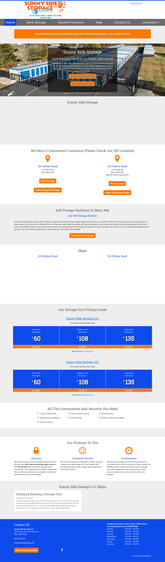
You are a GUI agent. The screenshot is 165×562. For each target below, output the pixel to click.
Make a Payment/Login (82, 76)
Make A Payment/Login (48, 190)
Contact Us (122, 22)
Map (99, 22)
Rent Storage (36, 22)
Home (10, 22)
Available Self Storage (82, 235)
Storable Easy (145, 556)
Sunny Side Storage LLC (82, 318)
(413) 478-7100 (136, 3)
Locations (149, 22)
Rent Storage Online (82, 83)
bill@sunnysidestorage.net (24, 542)
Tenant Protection (71, 22)
